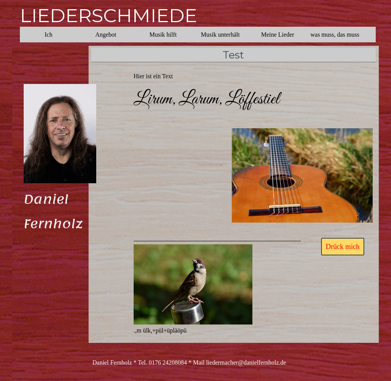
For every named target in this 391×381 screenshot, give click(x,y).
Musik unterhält (220, 34)
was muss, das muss (334, 34)
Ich (48, 34)
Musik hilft (163, 34)
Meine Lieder (277, 34)
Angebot (105, 34)
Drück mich (343, 246)
